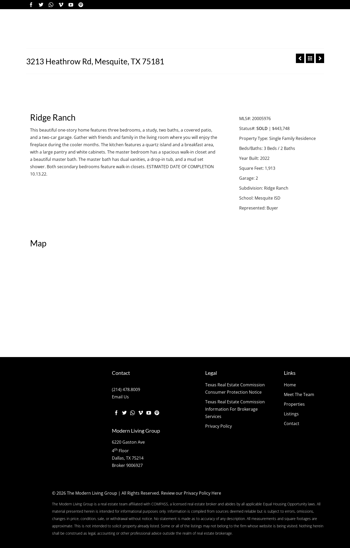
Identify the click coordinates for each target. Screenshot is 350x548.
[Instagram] (51, 4)
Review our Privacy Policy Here (191, 493)
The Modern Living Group (92, 493)
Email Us (120, 397)
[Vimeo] (61, 4)
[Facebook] (31, 4)
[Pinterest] (81, 4)
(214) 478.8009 (126, 389)
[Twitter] (41, 4)
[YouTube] (71, 4)
